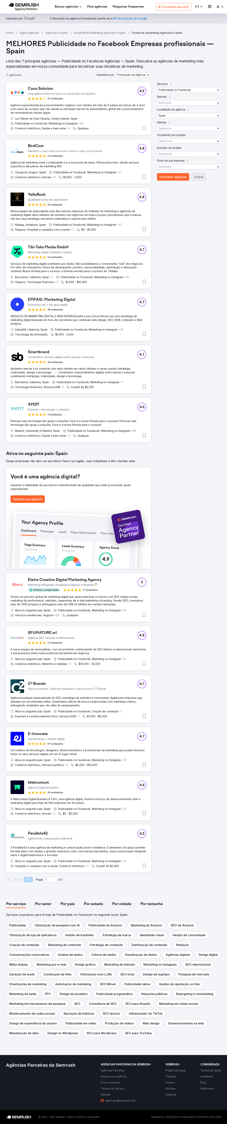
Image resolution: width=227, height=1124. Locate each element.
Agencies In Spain (56, 32)
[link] (97, 7)
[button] (199, 7)
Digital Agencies (29, 32)
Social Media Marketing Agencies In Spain (100, 32)
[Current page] (50, 879)
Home (9, 32)
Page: (39, 879)
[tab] (16, 904)
